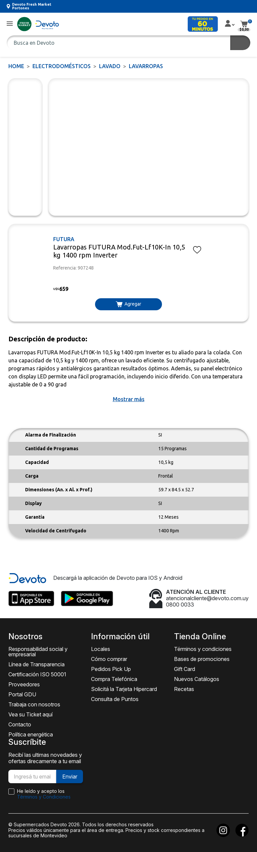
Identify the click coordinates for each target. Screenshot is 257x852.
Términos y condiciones (203, 649)
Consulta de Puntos (115, 699)
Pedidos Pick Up (111, 669)
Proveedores (24, 684)
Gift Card (184, 669)
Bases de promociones (202, 659)
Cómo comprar (109, 659)
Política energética (30, 734)
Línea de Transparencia (36, 664)
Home (16, 66)
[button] (10, 23)
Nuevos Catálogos (196, 679)
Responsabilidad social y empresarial (38, 651)
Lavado (109, 66)
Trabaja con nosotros (34, 704)
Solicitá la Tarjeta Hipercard (124, 689)
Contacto (19, 724)
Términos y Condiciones (44, 797)
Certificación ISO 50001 (37, 674)
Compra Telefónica (114, 679)
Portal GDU (22, 694)
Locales (100, 649)
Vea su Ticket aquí (30, 714)
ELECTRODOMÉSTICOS (61, 66)
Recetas (184, 689)
